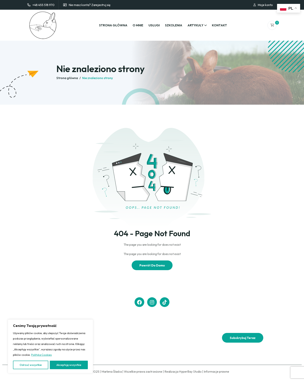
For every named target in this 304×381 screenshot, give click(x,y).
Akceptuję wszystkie (68, 365)
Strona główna (113, 25)
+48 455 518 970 (43, 5)
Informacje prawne (216, 371)
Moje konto (265, 5)
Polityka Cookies (41, 355)
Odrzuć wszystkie (31, 365)
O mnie (138, 25)
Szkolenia (173, 25)
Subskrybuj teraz (243, 338)
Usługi (154, 25)
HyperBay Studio (190, 371)
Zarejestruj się (101, 5)
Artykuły (195, 25)
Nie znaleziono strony (97, 78)
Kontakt (219, 25)
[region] (50, 346)
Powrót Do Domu (152, 265)
